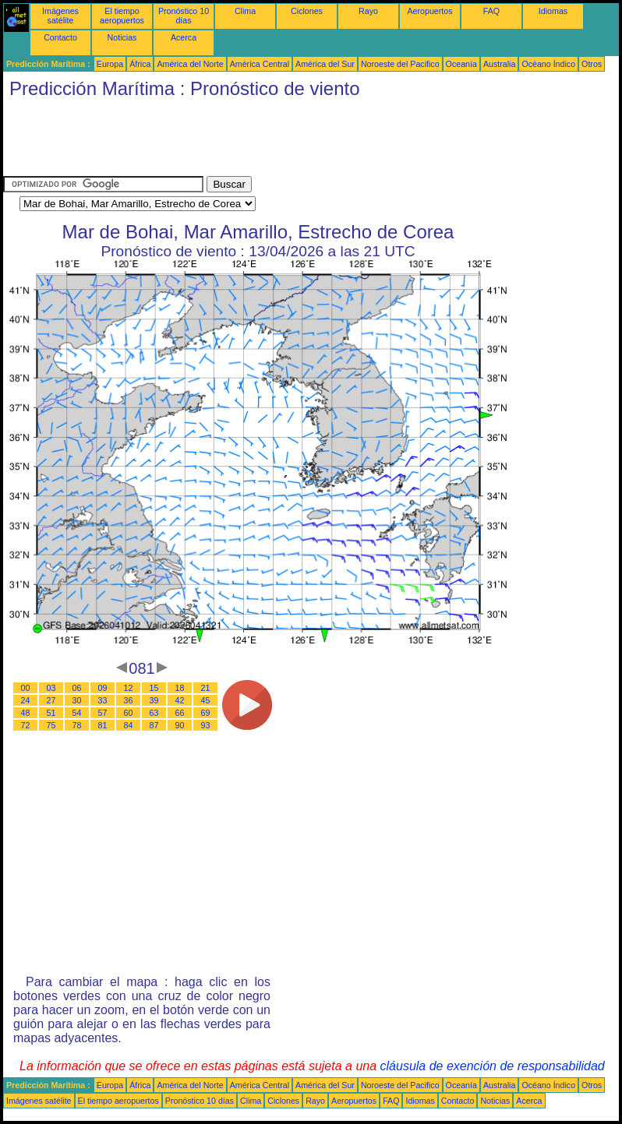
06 (77, 687)
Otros (591, 64)
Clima (245, 11)
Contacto (60, 37)
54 (77, 712)
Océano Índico (548, 64)
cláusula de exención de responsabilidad (492, 1066)
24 (25, 700)
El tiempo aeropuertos (122, 15)
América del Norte (190, 64)
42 (180, 700)
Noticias (122, 37)
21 (205, 687)
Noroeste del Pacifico (400, 64)
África (139, 64)
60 (128, 712)
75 (51, 725)
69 (205, 712)
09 (103, 687)
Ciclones (307, 11)
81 (103, 725)
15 (154, 687)
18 (180, 687)
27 (51, 700)
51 (51, 712)
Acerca (183, 37)
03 (51, 687)
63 (154, 712)
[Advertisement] (287, 141)
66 (180, 712)
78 (77, 725)
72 (25, 725)
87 (154, 725)
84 (128, 725)
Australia (499, 64)
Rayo (368, 11)
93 (205, 725)
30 (77, 700)
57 (103, 712)
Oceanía (461, 64)
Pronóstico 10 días (183, 15)
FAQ (491, 11)
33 (103, 700)
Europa (110, 64)
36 (128, 700)
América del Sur (325, 64)
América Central (259, 64)
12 (128, 687)
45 (205, 700)
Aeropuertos (429, 11)
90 (180, 725)
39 (154, 700)
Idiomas (553, 11)
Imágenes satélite (60, 15)
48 (25, 712)
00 (25, 687)
